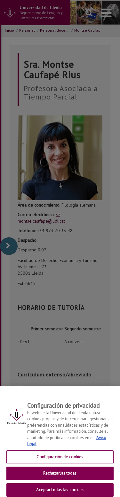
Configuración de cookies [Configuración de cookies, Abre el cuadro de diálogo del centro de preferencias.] (59, 460)
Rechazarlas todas (59, 477)
